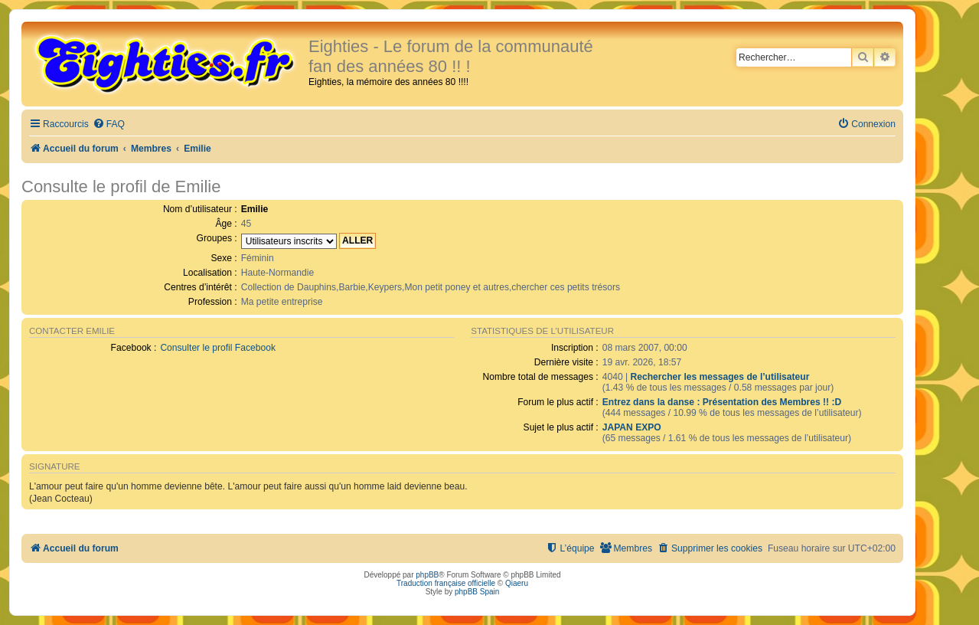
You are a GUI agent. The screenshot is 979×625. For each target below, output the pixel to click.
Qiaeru (516, 583)
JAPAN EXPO (631, 427)
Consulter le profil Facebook (218, 347)
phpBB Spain (477, 591)
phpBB (427, 575)
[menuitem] (109, 124)
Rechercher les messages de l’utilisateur (719, 376)
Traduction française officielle (445, 583)
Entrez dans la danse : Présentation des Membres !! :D (722, 402)
